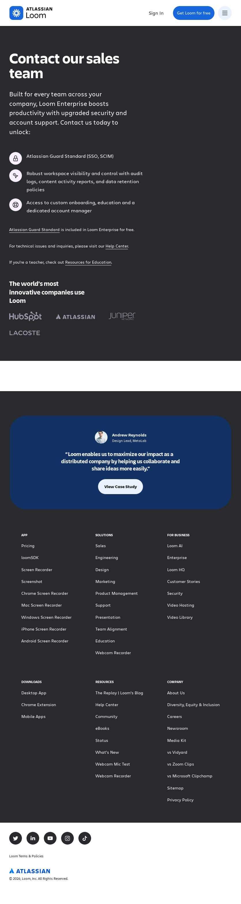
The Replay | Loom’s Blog (119, 692)
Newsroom (177, 728)
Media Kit (176, 740)
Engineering (106, 557)
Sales (100, 545)
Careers (174, 716)
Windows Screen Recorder (46, 617)
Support (103, 605)
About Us (176, 692)
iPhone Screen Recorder (43, 629)
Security (174, 593)
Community (106, 716)
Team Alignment (111, 629)
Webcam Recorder (113, 652)
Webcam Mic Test (112, 764)
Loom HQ (176, 569)
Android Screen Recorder (44, 641)
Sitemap (175, 788)
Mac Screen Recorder (41, 605)
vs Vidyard (177, 752)
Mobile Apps (33, 716)
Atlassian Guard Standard (34, 229)
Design (102, 569)
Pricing (28, 545)
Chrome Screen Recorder (44, 593)
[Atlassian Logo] (29, 871)
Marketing (105, 581)
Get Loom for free (195, 14)
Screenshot (31, 581)
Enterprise (177, 557)
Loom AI (174, 545)
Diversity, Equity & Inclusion (193, 704)
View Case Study (120, 486)
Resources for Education (88, 262)
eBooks (102, 728)
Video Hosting (180, 605)
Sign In (156, 13)
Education (105, 641)
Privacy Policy (180, 799)
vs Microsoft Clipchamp (189, 776)
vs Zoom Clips (180, 764)
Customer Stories (183, 581)
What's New (107, 752)
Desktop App (33, 692)
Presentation (107, 617)
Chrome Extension (38, 704)
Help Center (117, 246)
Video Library (180, 617)
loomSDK (30, 557)
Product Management (116, 593)
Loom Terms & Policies (26, 856)
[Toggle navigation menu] (225, 13)
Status (101, 740)
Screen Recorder (36, 569)
